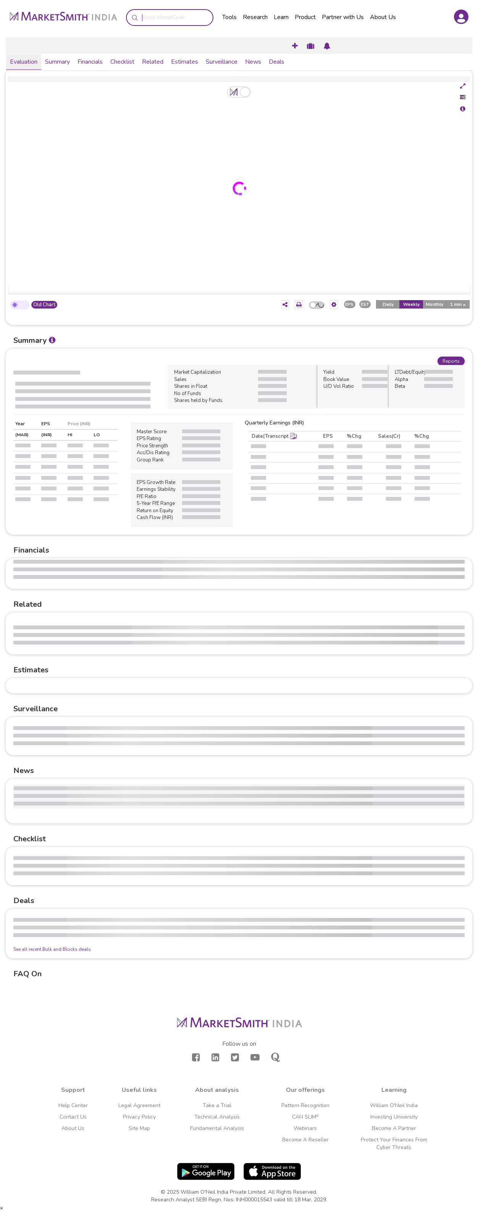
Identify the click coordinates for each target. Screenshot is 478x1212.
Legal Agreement (139, 1105)
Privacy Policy (139, 1116)
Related (152, 62)
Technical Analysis (217, 1116)
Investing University (394, 1116)
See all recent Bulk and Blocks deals (52, 949)
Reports (451, 361)
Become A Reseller (305, 1139)
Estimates (184, 62)
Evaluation (23, 62)
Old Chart (44, 304)
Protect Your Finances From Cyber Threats (394, 1143)
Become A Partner (394, 1128)
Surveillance (221, 62)
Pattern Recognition (305, 1105)
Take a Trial (217, 1105)
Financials (90, 62)
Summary (57, 62)
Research (255, 17)
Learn (281, 17)
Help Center (73, 1105)
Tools (229, 17)
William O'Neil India (394, 1105)
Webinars (305, 1128)
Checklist (122, 62)
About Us (383, 17)
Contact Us (73, 1116)
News (253, 62)
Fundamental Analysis (217, 1128)
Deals (276, 62)
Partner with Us (343, 17)
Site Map (139, 1128)
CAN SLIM (305, 1116)
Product (305, 17)
